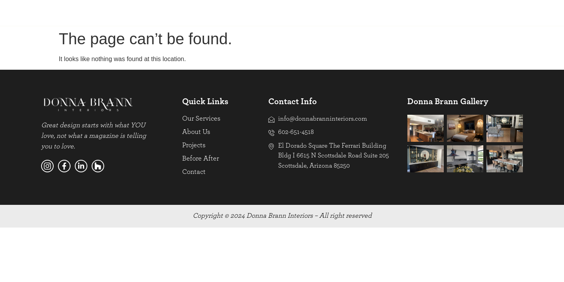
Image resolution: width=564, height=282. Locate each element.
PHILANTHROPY (452, 13)
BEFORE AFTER (396, 13)
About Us (114, 13)
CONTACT (502, 13)
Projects (156, 13)
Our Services (67, 13)
